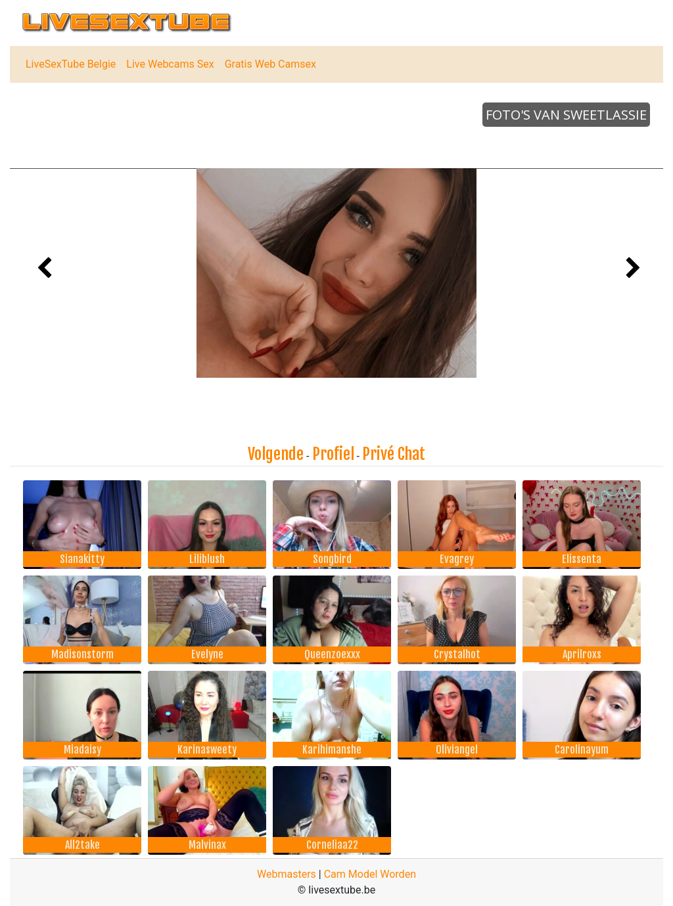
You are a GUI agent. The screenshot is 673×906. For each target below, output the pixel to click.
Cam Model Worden (370, 874)
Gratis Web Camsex (270, 64)
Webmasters (286, 874)
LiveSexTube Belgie (71, 64)
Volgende (276, 454)
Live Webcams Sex (170, 64)
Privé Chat (393, 454)
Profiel (333, 454)
